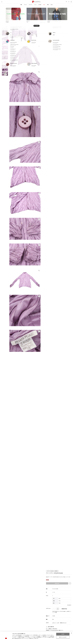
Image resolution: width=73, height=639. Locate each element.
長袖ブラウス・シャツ (63, 622)
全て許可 (62, 627)
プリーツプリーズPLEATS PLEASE (54, 573)
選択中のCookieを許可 (62, 630)
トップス (58, 622)
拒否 (63, 633)
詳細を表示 (45, 637)
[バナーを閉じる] (71, 626)
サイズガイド (69, 604)
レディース (54, 622)
